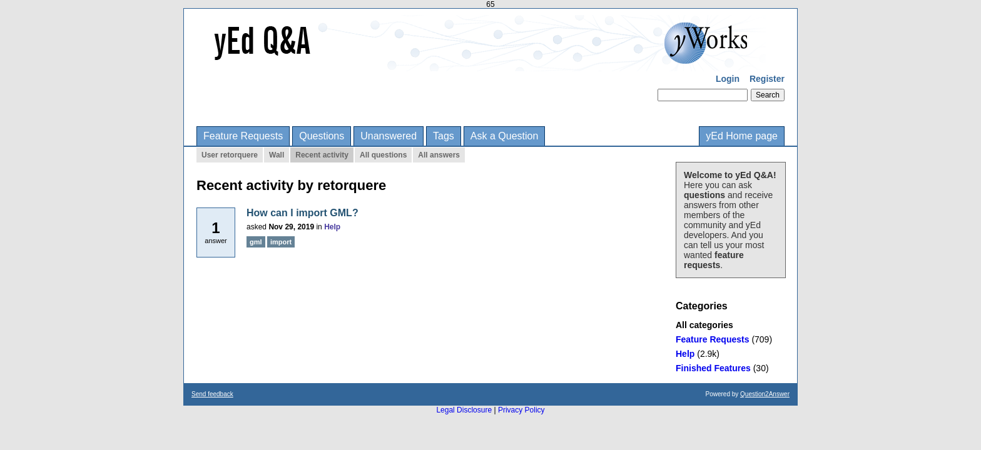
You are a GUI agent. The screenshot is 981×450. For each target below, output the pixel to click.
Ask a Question (504, 136)
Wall (276, 155)
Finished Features (713, 368)
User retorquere (229, 155)
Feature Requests (243, 136)
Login (728, 79)
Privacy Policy (521, 410)
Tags (443, 136)
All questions (383, 155)
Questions (321, 136)
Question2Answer (765, 394)
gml (256, 242)
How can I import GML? (302, 213)
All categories (704, 325)
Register (767, 79)
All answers (439, 155)
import (281, 242)
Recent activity (321, 155)
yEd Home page (742, 136)
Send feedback (212, 394)
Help (685, 354)
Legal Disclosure (464, 410)
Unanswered (388, 136)
